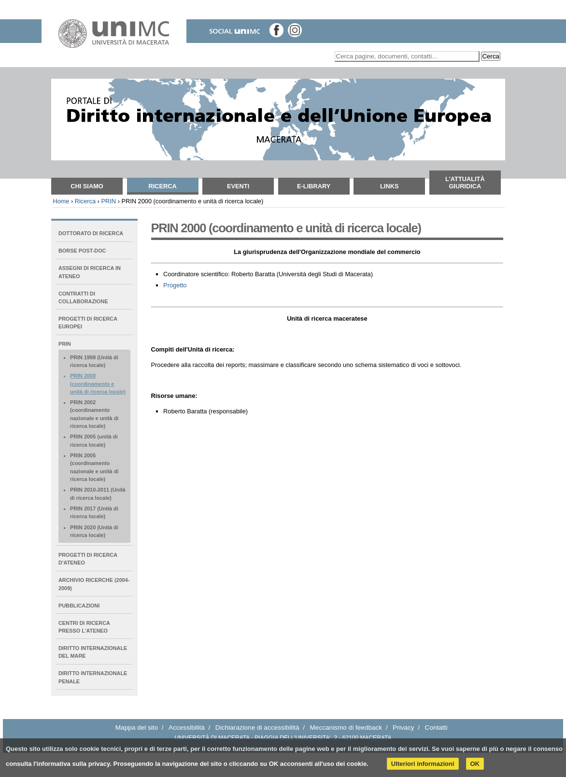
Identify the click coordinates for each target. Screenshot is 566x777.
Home (61, 201)
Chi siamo (87, 186)
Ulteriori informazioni (422, 763)
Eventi (238, 186)
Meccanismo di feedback (346, 727)
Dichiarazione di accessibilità (257, 727)
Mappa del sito (136, 727)
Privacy (403, 727)
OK (475, 763)
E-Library (313, 186)
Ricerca (162, 186)
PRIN (108, 201)
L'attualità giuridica (465, 182)
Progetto (174, 285)
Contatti (436, 727)
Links (389, 186)
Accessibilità (187, 727)
